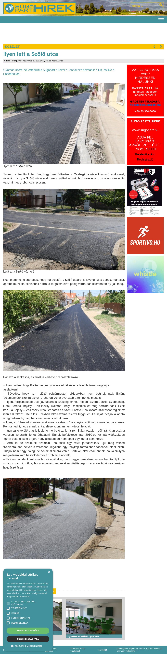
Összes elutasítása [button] (28, 639)
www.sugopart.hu (145, 130)
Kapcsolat (102, 650)
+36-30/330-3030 (145, 111)
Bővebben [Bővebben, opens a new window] (24, 596)
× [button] (49, 572)
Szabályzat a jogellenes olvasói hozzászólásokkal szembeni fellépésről (139, 650)
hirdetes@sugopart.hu (145, 104)
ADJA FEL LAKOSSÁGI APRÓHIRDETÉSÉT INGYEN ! (145, 143)
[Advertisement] (83, 33)
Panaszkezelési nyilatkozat (77, 650)
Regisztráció (145, 159)
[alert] (28, 610)
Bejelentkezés (144, 154)
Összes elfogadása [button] (28, 630)
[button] (28, 645)
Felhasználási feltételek (51, 650)
